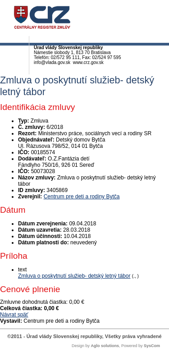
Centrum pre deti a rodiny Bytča (82, 196)
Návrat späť (14, 314)
